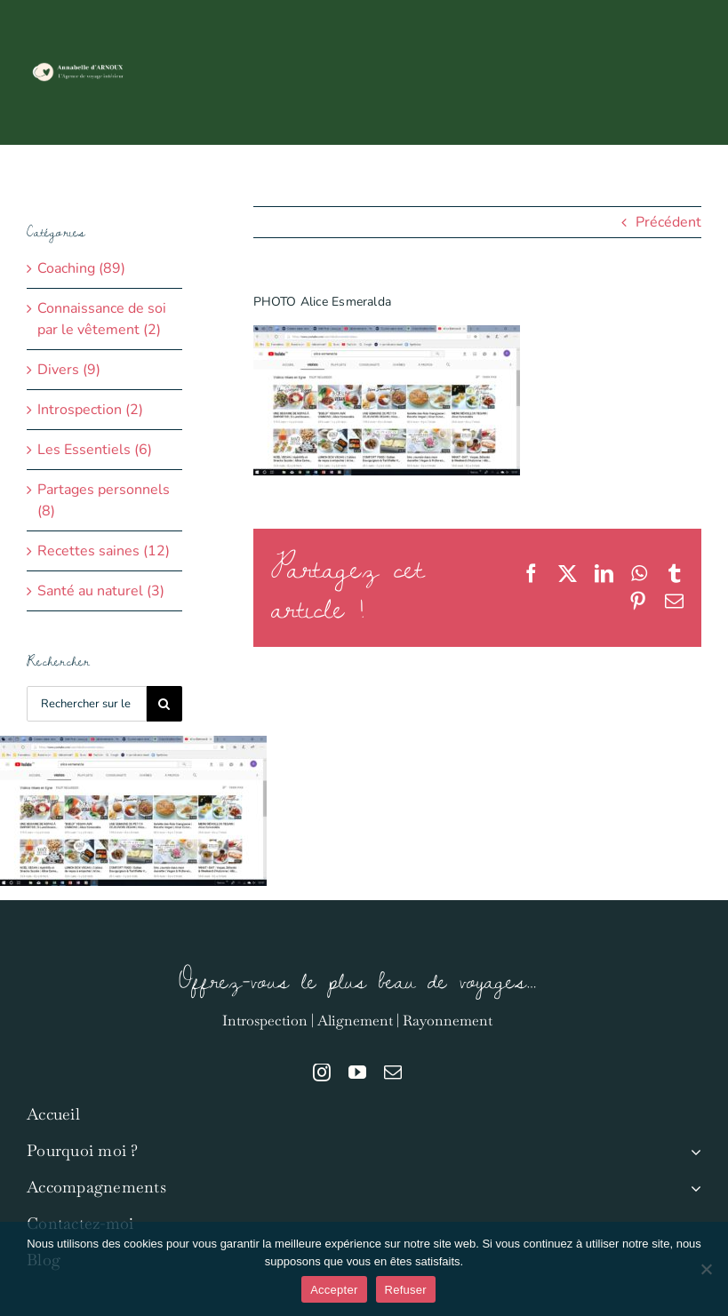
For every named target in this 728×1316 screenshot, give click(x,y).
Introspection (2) (90, 409)
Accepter (333, 1289)
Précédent (668, 222)
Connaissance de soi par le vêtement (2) (101, 319)
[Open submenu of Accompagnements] (692, 1187)
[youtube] (357, 1072)
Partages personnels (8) (103, 500)
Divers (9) (68, 369)
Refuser (406, 1289)
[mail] (393, 1072)
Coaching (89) (81, 268)
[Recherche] (164, 704)
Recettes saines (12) (103, 551)
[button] (672, 175)
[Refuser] (706, 1269)
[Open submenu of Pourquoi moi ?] (692, 1151)
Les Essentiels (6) (94, 449)
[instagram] (322, 1072)
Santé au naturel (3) (100, 591)
